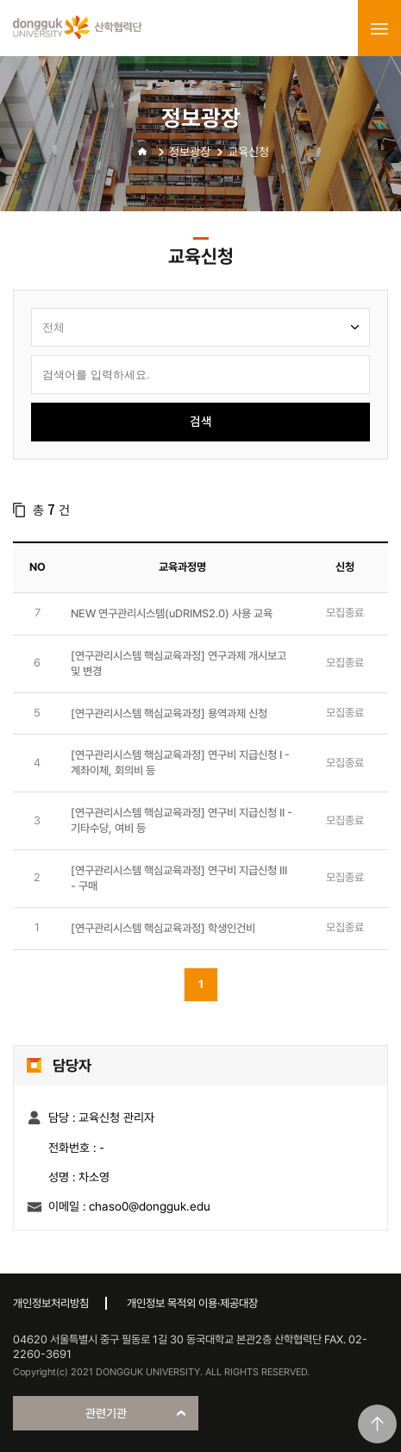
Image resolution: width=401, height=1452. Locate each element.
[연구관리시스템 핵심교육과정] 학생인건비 (163, 928)
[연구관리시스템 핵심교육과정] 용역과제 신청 (169, 713)
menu (379, 28)
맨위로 (377, 1424)
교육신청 (248, 152)
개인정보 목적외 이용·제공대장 (192, 1303)
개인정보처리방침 (51, 1303)
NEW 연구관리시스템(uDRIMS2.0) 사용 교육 (172, 613)
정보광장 (189, 152)
